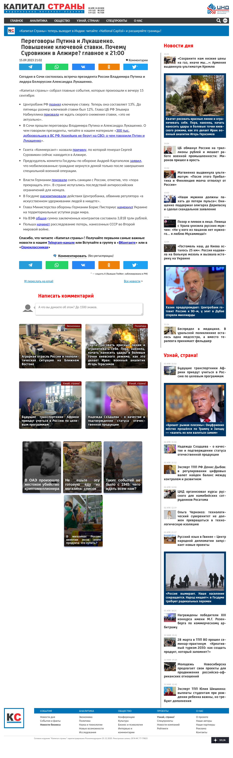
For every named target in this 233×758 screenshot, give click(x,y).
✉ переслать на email (38, 286)
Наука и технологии (90, 724)
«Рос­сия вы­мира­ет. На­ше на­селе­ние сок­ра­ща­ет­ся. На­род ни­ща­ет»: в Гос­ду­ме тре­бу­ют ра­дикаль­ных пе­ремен (195, 597)
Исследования (87, 732)
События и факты (50, 721)
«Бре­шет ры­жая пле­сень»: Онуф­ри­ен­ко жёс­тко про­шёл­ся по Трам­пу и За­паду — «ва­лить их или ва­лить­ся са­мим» (195, 428)
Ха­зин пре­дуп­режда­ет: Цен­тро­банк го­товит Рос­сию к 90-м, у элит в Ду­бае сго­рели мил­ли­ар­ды (195, 311)
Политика (140, 331)
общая (41, 218)
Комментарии (138, 60)
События (46, 711)
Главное (16, 21)
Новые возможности (91, 728)
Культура (123, 721)
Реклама (201, 728)
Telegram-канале (61, 247)
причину (79, 149)
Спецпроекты (116, 21)
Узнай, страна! (88, 21)
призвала (51, 114)
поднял (55, 104)
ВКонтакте (127, 247)
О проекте (202, 717)
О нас (138, 21)
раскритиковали (53, 196)
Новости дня (178, 46)
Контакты (201, 732)
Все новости (132, 286)
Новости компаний (168, 724)
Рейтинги (162, 728)
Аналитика (38, 21)
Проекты (163, 711)
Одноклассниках (34, 252)
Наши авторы (204, 721)
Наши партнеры (205, 724)
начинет (43, 229)
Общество (62, 21)
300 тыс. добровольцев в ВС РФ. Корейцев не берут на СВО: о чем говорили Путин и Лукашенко (84, 135)
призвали (59, 179)
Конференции (126, 717)
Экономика (73, 331)
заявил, (136, 160)
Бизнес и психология (130, 724)
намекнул (125, 207)
